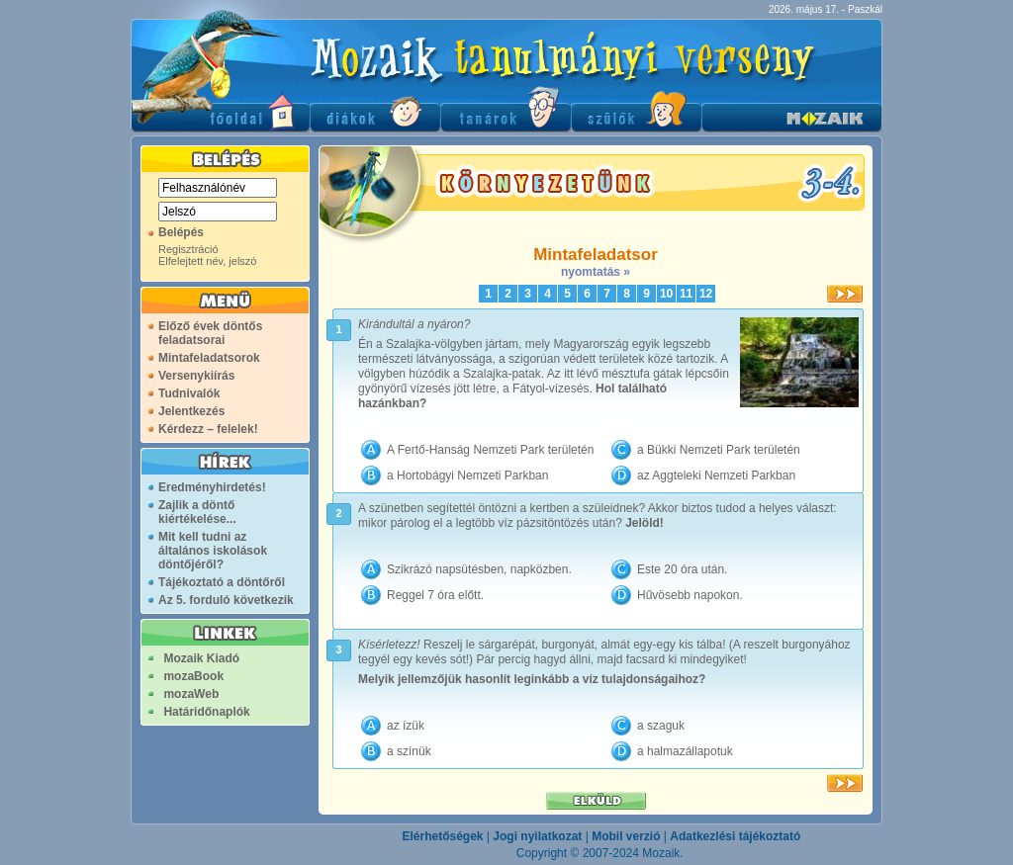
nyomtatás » (595, 272)
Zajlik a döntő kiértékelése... (197, 512)
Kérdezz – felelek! (208, 429)
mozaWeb (191, 694)
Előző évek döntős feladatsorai (210, 333)
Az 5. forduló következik (226, 600)
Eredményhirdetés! (212, 487)
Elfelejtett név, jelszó (207, 261)
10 (666, 294)
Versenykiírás (196, 376)
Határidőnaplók (206, 712)
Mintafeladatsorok (209, 358)
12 (705, 294)
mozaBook (193, 676)
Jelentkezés (191, 411)
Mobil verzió (626, 836)
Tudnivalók (189, 393)
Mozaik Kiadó (201, 658)
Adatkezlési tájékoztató (735, 836)
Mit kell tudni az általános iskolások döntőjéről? (212, 550)
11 (686, 294)
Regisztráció (188, 249)
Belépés (181, 232)
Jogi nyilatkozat (537, 836)
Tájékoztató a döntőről (221, 582)
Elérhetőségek (442, 836)
